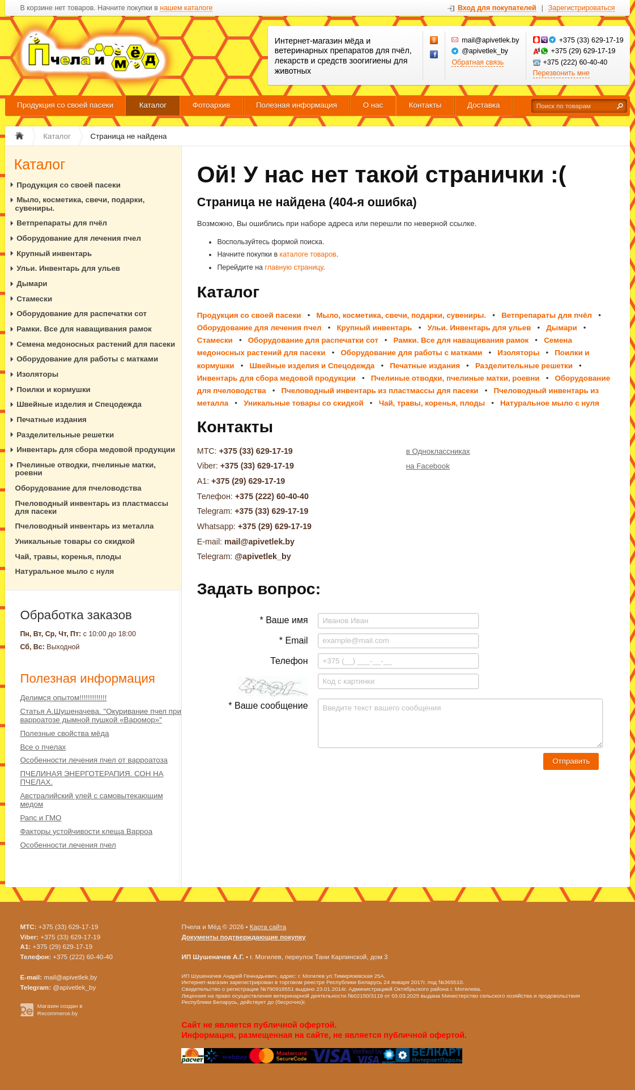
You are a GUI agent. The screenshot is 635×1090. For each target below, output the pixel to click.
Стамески (34, 299)
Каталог (153, 105)
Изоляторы (37, 374)
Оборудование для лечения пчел (78, 238)
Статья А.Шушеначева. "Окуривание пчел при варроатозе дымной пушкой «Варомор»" (100, 715)
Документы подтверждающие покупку (243, 937)
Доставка (483, 105)
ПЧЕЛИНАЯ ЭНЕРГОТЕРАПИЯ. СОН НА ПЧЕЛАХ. (91, 777)
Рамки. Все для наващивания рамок (84, 329)
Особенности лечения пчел (68, 845)
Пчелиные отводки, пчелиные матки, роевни (85, 469)
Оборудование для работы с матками (87, 359)
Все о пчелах (43, 747)
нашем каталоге (186, 8)
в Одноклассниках (438, 451)
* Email (293, 640)
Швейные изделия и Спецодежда (79, 404)
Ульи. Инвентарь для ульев (68, 268)
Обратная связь (477, 62)
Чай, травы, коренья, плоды (68, 556)
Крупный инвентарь (54, 253)
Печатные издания (51, 419)
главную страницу (294, 267)
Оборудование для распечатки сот (81, 313)
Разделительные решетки (65, 435)
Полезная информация (296, 105)
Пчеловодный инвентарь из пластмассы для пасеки (92, 507)
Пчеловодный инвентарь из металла (84, 526)
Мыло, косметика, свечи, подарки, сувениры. (80, 203)
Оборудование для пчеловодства (78, 488)
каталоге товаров (307, 254)
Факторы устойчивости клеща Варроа (86, 831)
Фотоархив (212, 105)
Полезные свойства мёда (64, 733)
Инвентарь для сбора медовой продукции (95, 449)
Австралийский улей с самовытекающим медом (91, 799)
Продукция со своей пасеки (65, 105)
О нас (373, 105)
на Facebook (428, 466)
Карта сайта (268, 926)
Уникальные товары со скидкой (75, 541)
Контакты (425, 105)
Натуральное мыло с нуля (64, 571)
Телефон (289, 661)
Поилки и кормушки (53, 389)
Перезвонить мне (561, 73)
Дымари (31, 283)
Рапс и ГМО (40, 818)
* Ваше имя (283, 620)
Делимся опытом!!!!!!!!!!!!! (63, 697)
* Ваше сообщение (268, 705)
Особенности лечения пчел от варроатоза (94, 760)
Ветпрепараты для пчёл (61, 223)
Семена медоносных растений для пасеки (95, 344)
